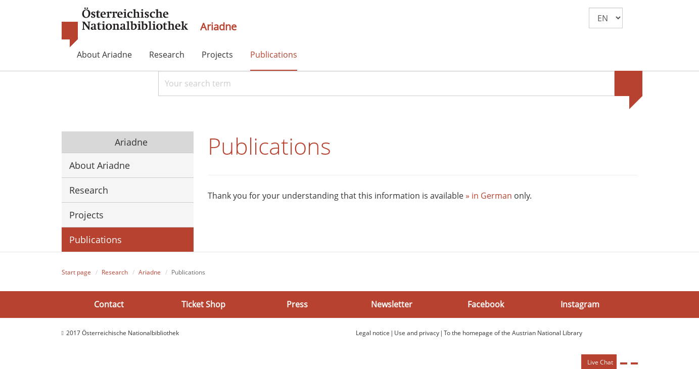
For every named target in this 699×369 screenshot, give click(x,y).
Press (297, 304)
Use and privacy (416, 333)
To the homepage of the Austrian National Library (513, 333)
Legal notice (373, 333)
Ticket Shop (203, 304)
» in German (488, 195)
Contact (109, 304)
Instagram (580, 304)
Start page (76, 272)
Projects (217, 54)
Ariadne (218, 26)
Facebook (486, 304)
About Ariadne (104, 54)
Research (166, 54)
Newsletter (391, 304)
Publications (273, 54)
